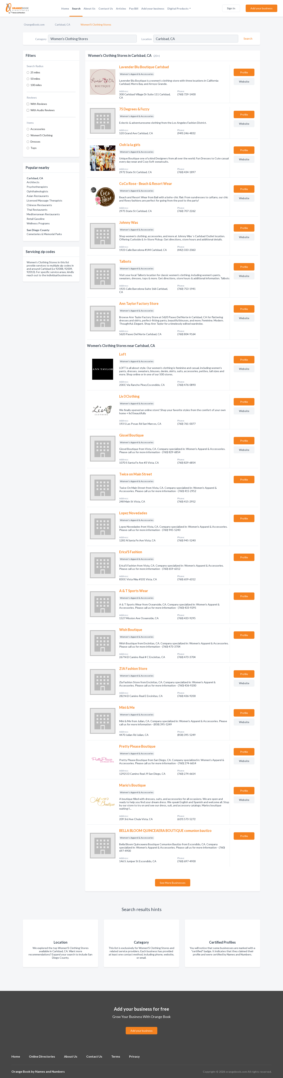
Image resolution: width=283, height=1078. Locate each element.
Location (147, 39)
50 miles (35, 78)
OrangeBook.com (34, 24)
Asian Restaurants (38, 195)
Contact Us (105, 8)
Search (76, 8)
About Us (89, 8)
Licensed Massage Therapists (44, 200)
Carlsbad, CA (62, 24)
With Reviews (38, 103)
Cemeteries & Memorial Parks (44, 234)
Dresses (35, 141)
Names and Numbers (50, 1071)
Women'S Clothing (41, 135)
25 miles (35, 72)
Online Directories (42, 1056)
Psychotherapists (37, 186)
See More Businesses (172, 882)
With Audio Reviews (42, 110)
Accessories (37, 129)
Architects (33, 182)
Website (244, 81)
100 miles (36, 85)
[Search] (247, 38)
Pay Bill (133, 8)
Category (40, 39)
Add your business (152, 8)
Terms (115, 1056)
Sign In (231, 8)
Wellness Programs (38, 223)
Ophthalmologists (37, 191)
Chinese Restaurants (39, 205)
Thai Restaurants (37, 209)
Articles (121, 8)
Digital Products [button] (178, 8)
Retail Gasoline (36, 218)
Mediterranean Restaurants (43, 214)
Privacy (134, 1056)
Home (65, 8)
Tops (33, 147)
